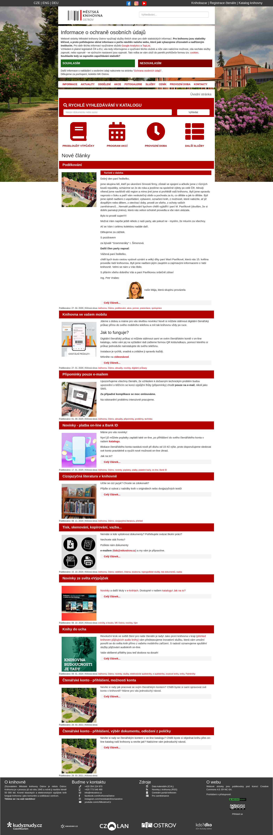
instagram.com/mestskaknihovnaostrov (104, 799)
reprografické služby (150, 572)
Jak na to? (180, 590)
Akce (117, 84)
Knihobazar (199, 3)
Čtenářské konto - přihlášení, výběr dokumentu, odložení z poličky (117, 731)
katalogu (167, 590)
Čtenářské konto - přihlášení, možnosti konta (99, 680)
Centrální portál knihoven (164, 793)
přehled (139, 521)
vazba (179, 572)
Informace (70, 84)
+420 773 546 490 (93, 789)
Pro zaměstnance (160, 796)
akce (129, 308)
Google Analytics (131, 45)
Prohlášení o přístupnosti (218, 794)
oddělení (119, 572)
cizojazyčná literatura (125, 521)
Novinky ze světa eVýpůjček (85, 578)
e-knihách (132, 590)
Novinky (105, 590)
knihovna (102, 308)
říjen (136, 623)
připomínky (129, 419)
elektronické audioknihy (141, 674)
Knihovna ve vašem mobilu (85, 314)
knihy (182, 674)
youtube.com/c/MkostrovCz (98, 802)
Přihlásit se (237, 814)
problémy (139, 419)
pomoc (136, 308)
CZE (37, 3)
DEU (55, 3)
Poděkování (72, 165)
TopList (146, 45)
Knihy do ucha (74, 629)
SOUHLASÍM (71, 63)
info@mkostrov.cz (93, 793)
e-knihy (101, 623)
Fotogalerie (133, 84)
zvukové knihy (172, 674)
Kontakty (200, 84)
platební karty (145, 470)
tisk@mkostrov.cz (124, 550)
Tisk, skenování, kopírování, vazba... (92, 527)
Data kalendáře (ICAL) (163, 786)
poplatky (127, 470)
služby (126, 674)
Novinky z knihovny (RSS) (164, 789)
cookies (194, 52)
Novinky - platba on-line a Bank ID (90, 425)
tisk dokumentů (168, 572)
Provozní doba (180, 84)
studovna (136, 572)
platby (134, 470)
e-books (110, 623)
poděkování (120, 308)
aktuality (119, 368)
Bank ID (163, 470)
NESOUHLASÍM (150, 63)
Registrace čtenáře (223, 3)
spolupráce (156, 308)
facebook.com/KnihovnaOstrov (100, 796)
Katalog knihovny (251, 3)
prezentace (145, 308)
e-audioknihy (159, 674)
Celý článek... (112, 302)
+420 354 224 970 (93, 786)
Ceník (162, 84)
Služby (150, 84)
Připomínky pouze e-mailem (85, 374)
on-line (155, 470)
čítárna (127, 572)
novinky (127, 368)
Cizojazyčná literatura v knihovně (90, 476)
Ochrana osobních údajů (147, 70)
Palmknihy (190, 674)
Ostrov (111, 308)
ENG (45, 3)
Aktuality (88, 84)
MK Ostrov (119, 623)
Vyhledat (193, 112)
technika (148, 419)
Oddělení (104, 84)
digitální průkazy (139, 368)
